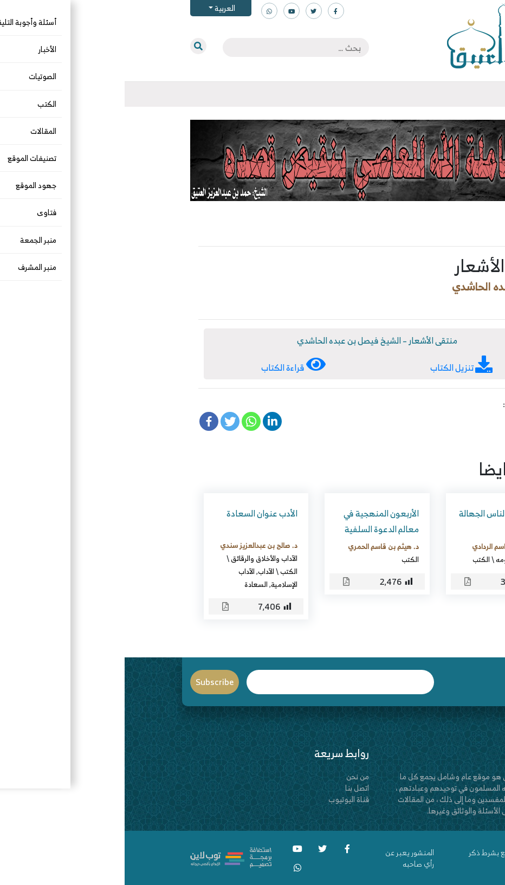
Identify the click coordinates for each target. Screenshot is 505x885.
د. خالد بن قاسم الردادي (381, 546)
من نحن (233, 776)
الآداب (141, 571)
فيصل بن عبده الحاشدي (379, 286)
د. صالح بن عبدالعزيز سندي (134, 545)
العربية (99, 8)
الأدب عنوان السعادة (137, 513)
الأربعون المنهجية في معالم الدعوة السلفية (256, 521)
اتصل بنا (232, 787)
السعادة (131, 584)
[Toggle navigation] (439, 94)
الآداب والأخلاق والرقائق (139, 558)
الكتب (420, 304)
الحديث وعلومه (393, 559)
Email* (216, 682)
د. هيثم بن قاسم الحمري (258, 546)
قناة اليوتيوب (224, 799)
